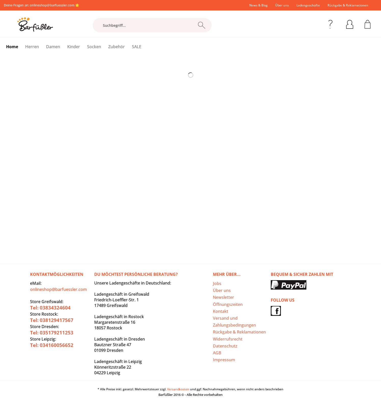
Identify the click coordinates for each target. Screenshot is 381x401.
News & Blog (258, 5)
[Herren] (32, 46)
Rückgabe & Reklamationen (348, 5)
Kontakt (220, 311)
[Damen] (53, 46)
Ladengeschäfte (308, 5)
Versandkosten (178, 389)
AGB (217, 353)
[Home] (12, 46)
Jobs (217, 283)
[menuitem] (258, 5)
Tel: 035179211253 (51, 332)
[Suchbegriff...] (152, 25)
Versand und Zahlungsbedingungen (234, 321)
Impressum (224, 360)
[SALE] (136, 46)
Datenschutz (225, 346)
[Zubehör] (116, 46)
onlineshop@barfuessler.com (52, 5)
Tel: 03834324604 (50, 307)
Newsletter (223, 297)
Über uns (282, 5)
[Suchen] (201, 25)
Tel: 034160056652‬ (51, 345)
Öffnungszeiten (228, 304)
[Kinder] (73, 46)
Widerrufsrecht (227, 339)
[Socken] (94, 46)
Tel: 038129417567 (51, 320)
